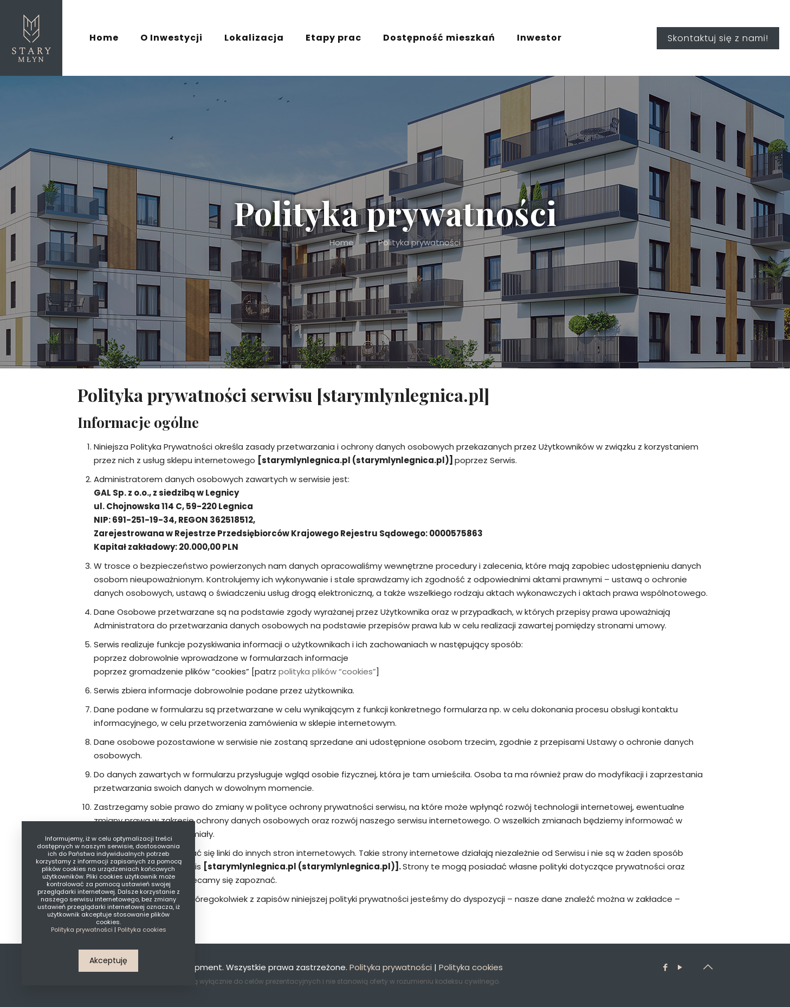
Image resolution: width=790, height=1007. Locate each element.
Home (341, 242)
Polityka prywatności (390, 967)
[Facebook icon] (665, 967)
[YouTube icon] (679, 967)
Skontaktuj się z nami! (718, 38)
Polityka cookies (471, 967)
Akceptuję (108, 960)
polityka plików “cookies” (327, 671)
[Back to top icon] (707, 967)
